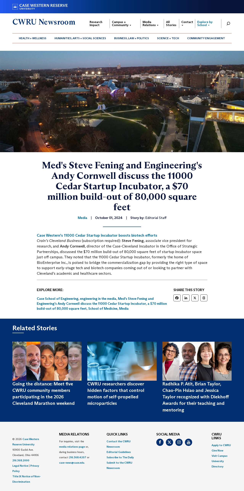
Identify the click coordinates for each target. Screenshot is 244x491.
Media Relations (150, 23)
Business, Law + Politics (131, 38)
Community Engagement (206, 38)
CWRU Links (217, 436)
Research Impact (96, 23)
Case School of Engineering (57, 299)
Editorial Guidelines (119, 452)
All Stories (171, 23)
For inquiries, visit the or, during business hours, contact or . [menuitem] (74, 452)
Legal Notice (20, 465)
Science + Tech (168, 38)
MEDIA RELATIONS (74, 434)
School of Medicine (102, 308)
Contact (187, 23)
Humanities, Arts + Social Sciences (80, 38)
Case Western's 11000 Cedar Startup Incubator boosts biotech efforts (97, 235)
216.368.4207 (77, 457)
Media (124, 308)
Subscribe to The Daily (120, 457)
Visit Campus (219, 456)
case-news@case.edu (71, 462)
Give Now (217, 450)
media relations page (72, 446)
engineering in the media (98, 299)
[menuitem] (33, 38)
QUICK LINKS (117, 434)
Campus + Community (121, 23)
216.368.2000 (20, 460)
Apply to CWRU (221, 445)
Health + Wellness (32, 38)
